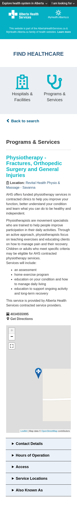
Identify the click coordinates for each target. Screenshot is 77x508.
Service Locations (31, 478)
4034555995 (19, 314)
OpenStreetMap (49, 431)
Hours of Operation (32, 455)
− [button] (11, 337)
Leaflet (24, 431)
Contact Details (29, 444)
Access (22, 467)
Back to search (22, 121)
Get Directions (21, 319)
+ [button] (11, 331)
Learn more (64, 32)
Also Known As (29, 490)
